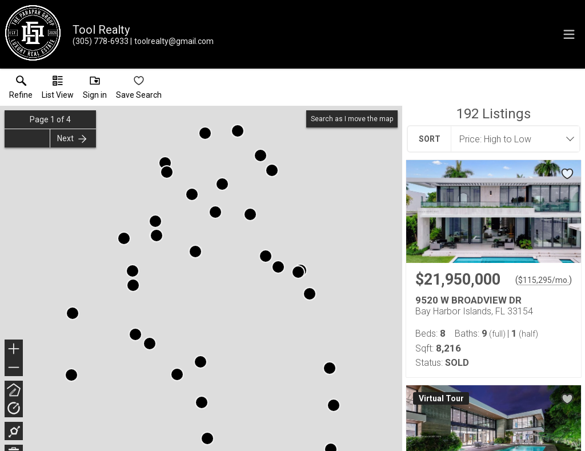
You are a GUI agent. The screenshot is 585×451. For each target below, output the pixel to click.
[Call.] (101, 41)
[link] (21, 89)
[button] (57, 89)
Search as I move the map (352, 119)
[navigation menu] (569, 34)
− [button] (14, 367)
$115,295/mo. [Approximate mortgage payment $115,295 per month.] (543, 280)
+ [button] (14, 350)
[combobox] (512, 138)
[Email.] (172, 41)
